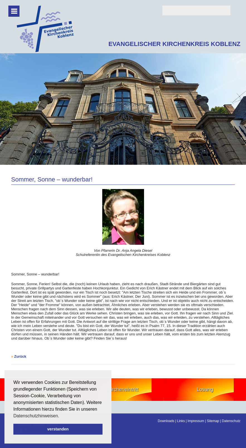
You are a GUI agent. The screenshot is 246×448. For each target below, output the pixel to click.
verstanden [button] (58, 429)
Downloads (166, 421)
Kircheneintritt (123, 389)
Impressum (195, 421)
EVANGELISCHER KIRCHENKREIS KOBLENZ (174, 43)
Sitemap (213, 421)
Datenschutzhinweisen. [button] (36, 415)
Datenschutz (231, 421)
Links (181, 421)
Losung (205, 389)
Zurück (20, 356)
